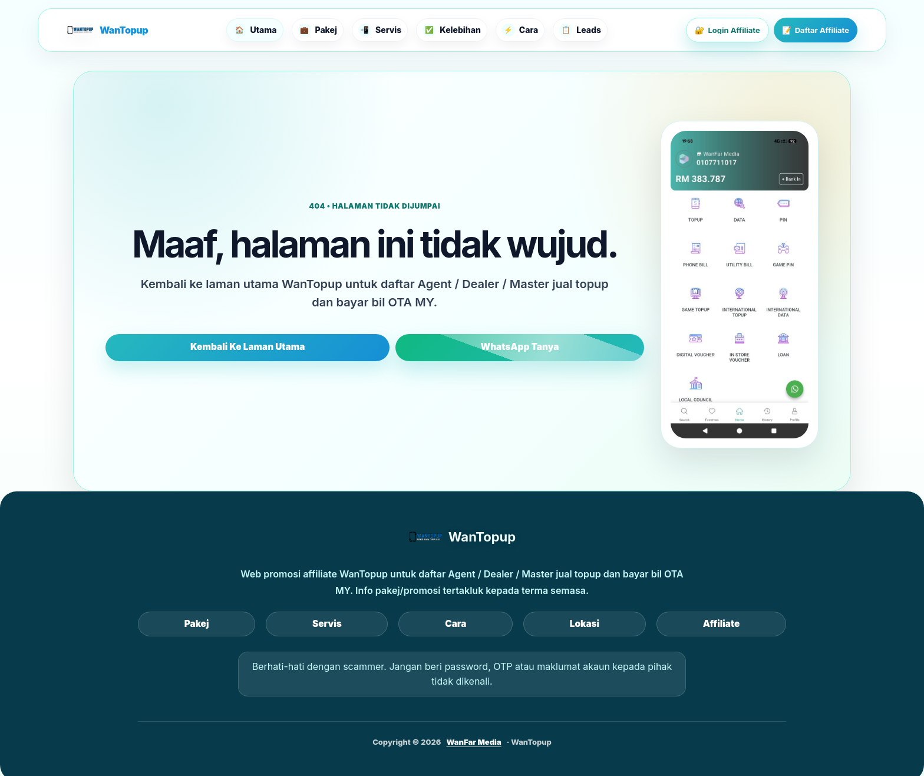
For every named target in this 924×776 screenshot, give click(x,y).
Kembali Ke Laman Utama (318, 347)
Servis (398, 623)
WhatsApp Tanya (449, 347)
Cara (455, 623)
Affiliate (578, 623)
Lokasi (512, 623)
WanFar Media (474, 739)
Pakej (339, 623)
